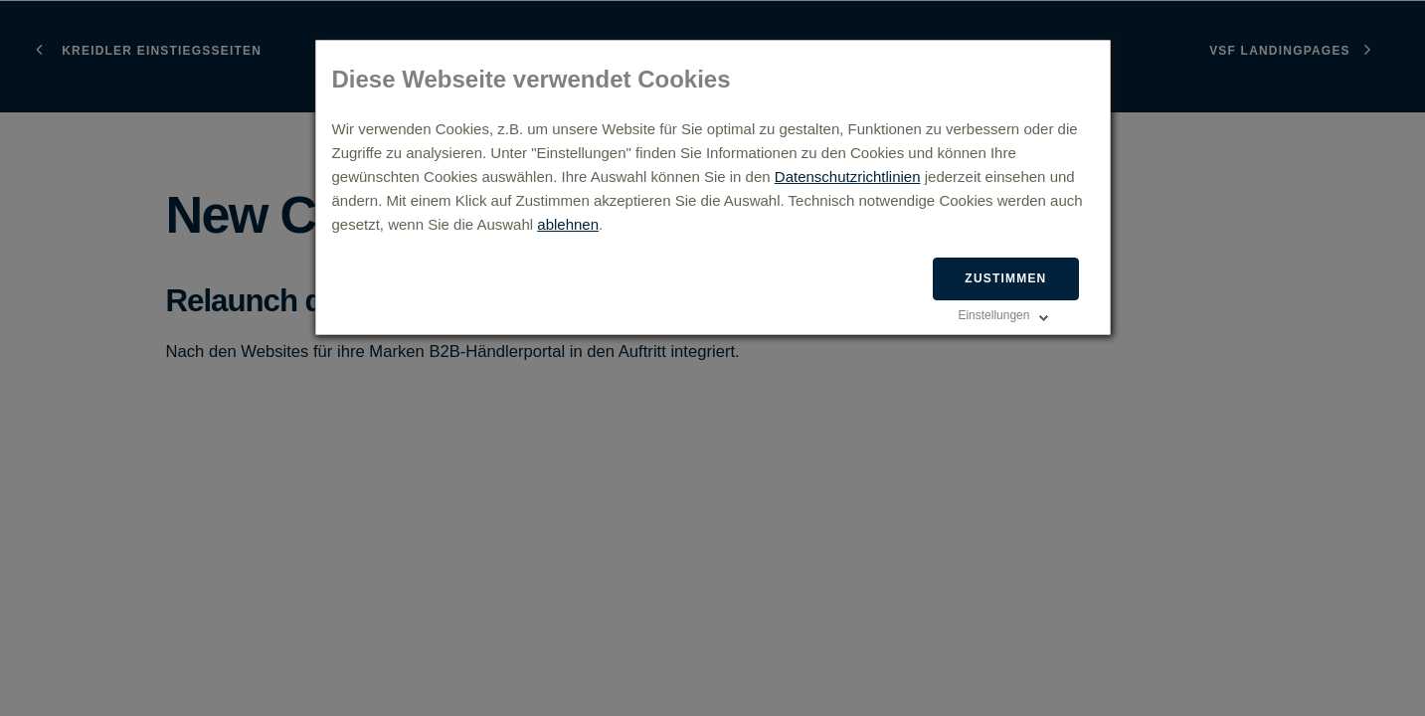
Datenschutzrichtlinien (848, 176)
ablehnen (568, 224)
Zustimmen (1005, 278)
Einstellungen (993, 315)
